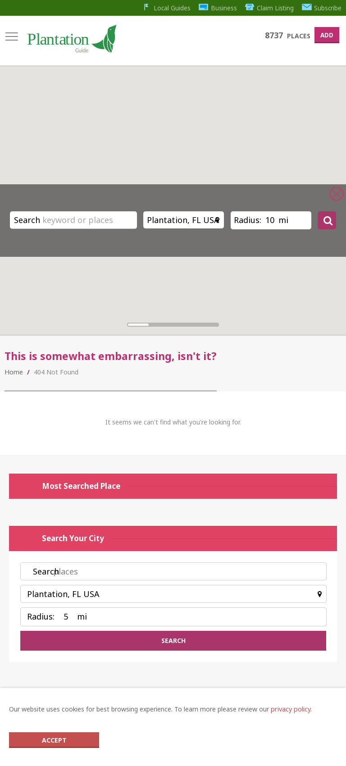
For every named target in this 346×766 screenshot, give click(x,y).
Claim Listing (268, 7)
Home (14, 375)
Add (325, 34)
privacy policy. (290, 709)
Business (216, 7)
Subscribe (321, 7)
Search (27, 219)
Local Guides (164, 7)
